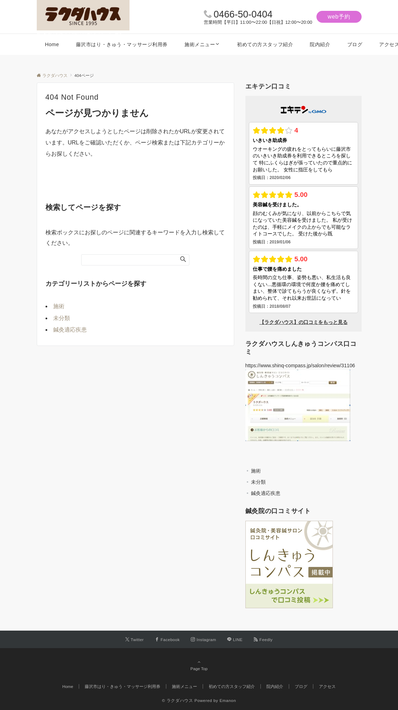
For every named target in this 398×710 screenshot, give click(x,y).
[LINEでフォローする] (235, 639)
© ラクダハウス (177, 700)
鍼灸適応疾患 (70, 330)
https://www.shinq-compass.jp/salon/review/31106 (300, 365)
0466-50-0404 (243, 14)
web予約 (339, 17)
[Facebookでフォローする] (167, 639)
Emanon (227, 700)
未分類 (61, 318)
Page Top (199, 665)
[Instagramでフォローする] (203, 639)
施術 (58, 306)
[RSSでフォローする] (263, 639)
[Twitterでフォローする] (134, 639)
